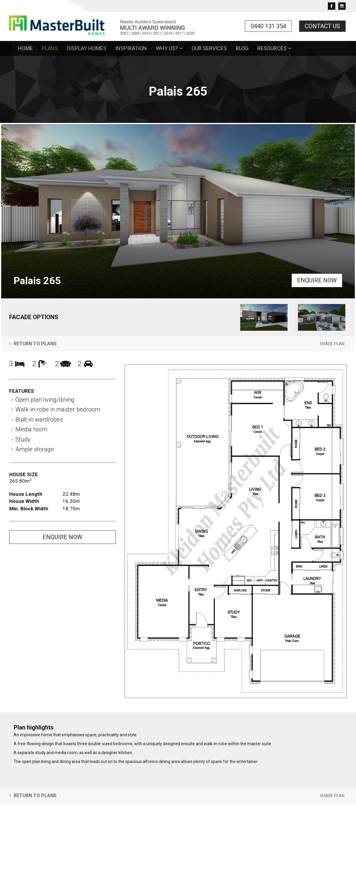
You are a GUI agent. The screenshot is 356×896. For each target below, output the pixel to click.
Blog (242, 48)
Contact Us (322, 26)
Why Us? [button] (169, 48)
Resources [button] (274, 48)
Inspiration (131, 48)
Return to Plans (33, 343)
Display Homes (86, 48)
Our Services (209, 48)
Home (25, 48)
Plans (50, 48)
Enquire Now (317, 280)
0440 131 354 (268, 26)
